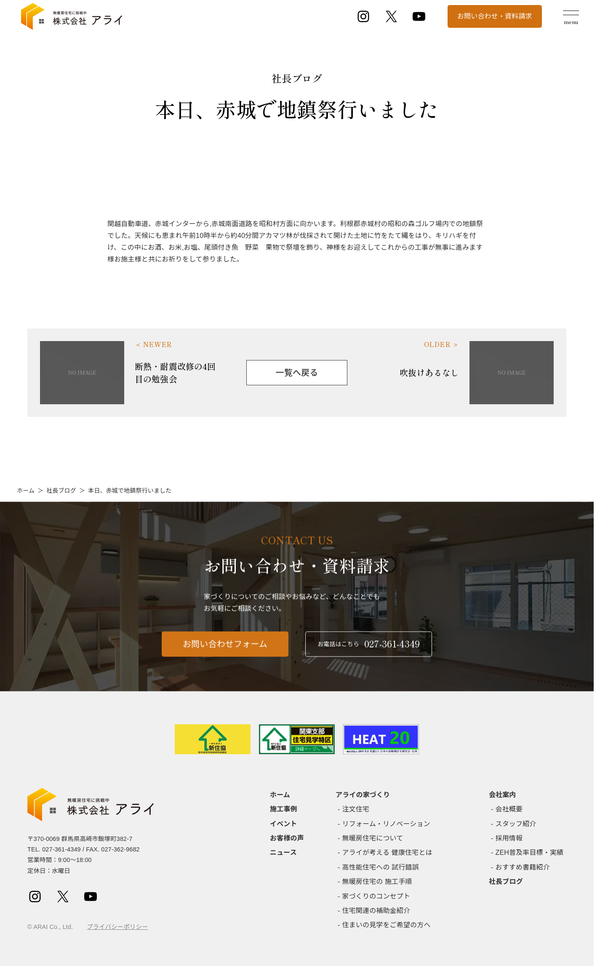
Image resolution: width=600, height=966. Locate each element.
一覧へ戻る (297, 372)
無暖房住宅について (372, 838)
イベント (283, 823)
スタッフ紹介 (516, 823)
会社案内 (502, 794)
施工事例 (283, 809)
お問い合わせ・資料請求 (494, 16)
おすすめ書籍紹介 (523, 867)
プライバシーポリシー (117, 926)
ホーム (26, 490)
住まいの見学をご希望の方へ (386, 925)
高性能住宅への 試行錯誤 (380, 867)
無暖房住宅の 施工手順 (377, 881)
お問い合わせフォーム (225, 648)
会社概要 (509, 809)
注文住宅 (356, 809)
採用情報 (509, 838)
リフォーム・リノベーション (386, 823)
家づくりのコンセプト (376, 896)
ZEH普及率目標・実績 (530, 852)
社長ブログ (61, 490)
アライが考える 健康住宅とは (387, 852)
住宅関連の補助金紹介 (376, 910)
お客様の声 (287, 838)
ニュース (283, 852)
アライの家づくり (363, 794)
